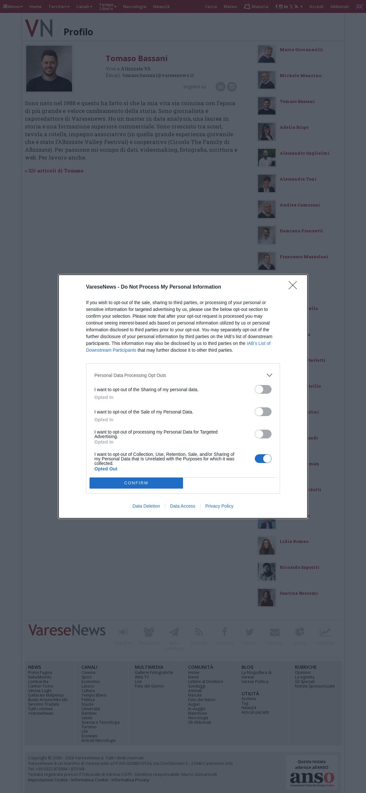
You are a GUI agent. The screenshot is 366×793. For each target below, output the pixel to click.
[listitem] (183, 375)
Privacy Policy (219, 506)
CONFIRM (136, 483)
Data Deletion (146, 506)
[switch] (263, 389)
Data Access (182, 506)
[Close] (295, 287)
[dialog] (183, 396)
